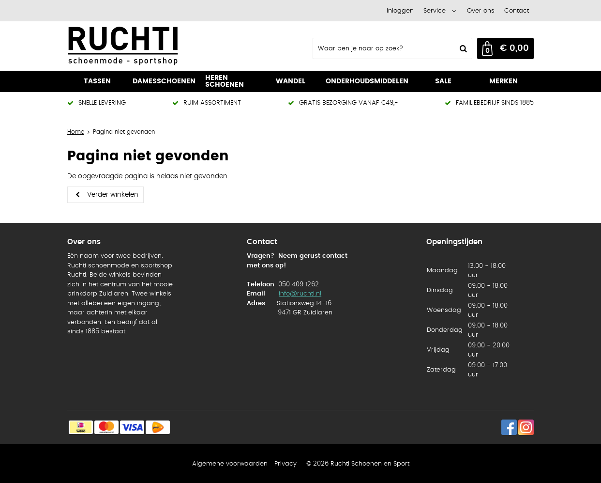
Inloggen (400, 11)
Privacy (285, 464)
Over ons (481, 11)
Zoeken (462, 48)
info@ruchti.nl (300, 294)
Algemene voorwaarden (230, 464)
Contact (516, 11)
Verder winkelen (112, 194)
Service (434, 11)
